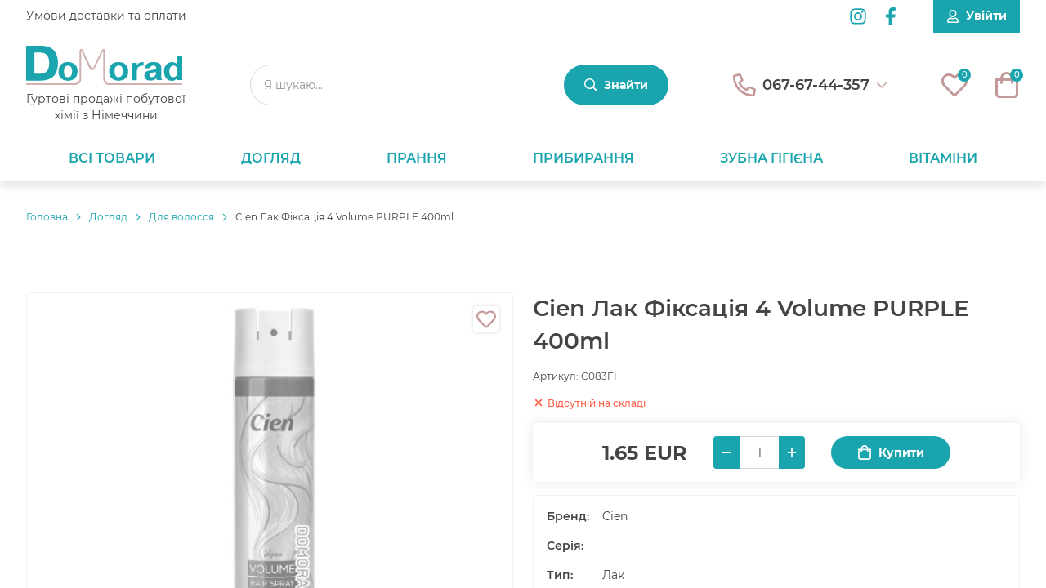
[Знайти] (616, 85)
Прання (417, 158)
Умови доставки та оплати (106, 15)
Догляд (271, 158)
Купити (890, 453)
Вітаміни (943, 158)
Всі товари (112, 158)
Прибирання (583, 158)
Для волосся (181, 217)
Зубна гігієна (771, 158)
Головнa (47, 217)
